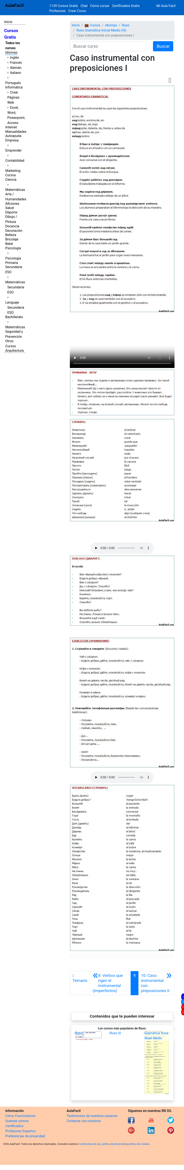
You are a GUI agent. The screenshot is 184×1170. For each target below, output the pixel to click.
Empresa (12, 140)
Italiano (15, 73)
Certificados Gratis (126, 6)
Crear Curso (77, 11)
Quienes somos (17, 1121)
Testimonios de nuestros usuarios (92, 1116)
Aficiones (12, 204)
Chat (84, 6)
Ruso (125, 25)
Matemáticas (15, 190)
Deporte (11, 212)
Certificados (14, 1126)
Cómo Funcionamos (20, 1116)
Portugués (13, 83)
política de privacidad (114, 1144)
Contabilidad (14, 161)
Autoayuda (13, 136)
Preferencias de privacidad (25, 1136)
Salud (9, 208)
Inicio (8, 22)
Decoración (13, 231)
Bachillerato (14, 317)
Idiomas (11, 52)
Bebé (9, 244)
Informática (14, 87)
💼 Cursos (92, 25)
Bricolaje (11, 239)
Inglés (14, 58)
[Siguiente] (156, 983)
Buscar (163, 46)
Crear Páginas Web (13, 97)
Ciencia (10, 180)
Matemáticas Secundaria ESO (15, 287)
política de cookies (138, 1144)
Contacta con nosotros (84, 1121)
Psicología (13, 248)
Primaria (11, 263)
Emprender (13, 150)
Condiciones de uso (90, 1144)
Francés (16, 63)
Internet (11, 127)
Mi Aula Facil (166, 6)
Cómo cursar (100, 6)
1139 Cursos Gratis (64, 6)
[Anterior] (110, 983)
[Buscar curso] (108, 46)
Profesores (57, 11)
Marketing (12, 171)
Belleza (10, 235)
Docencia (12, 226)
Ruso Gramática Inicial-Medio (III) (101, 30)
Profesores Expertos (20, 1131)
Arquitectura (14, 351)
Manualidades (15, 132)
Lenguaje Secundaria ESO (14, 307)
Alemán (15, 68)
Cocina (10, 175)
